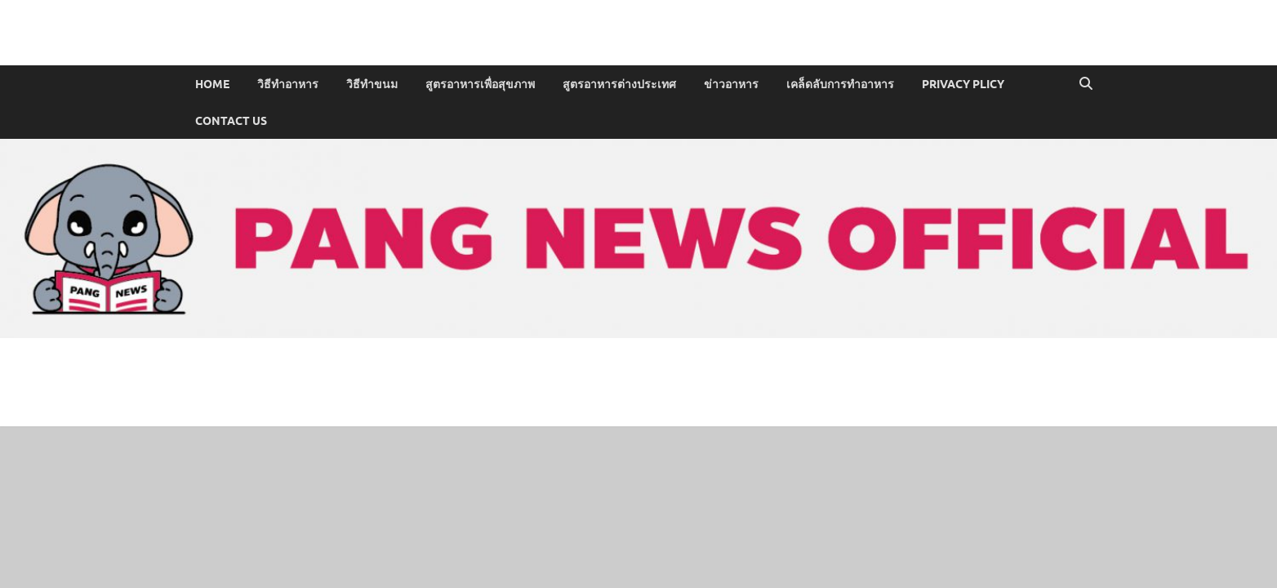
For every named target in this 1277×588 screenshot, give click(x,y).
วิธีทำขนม (372, 84)
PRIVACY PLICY (963, 84)
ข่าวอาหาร (731, 84)
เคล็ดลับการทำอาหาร (840, 84)
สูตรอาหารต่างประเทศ (619, 84)
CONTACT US (231, 120)
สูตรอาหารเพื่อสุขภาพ (480, 84)
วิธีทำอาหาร (287, 84)
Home (212, 84)
